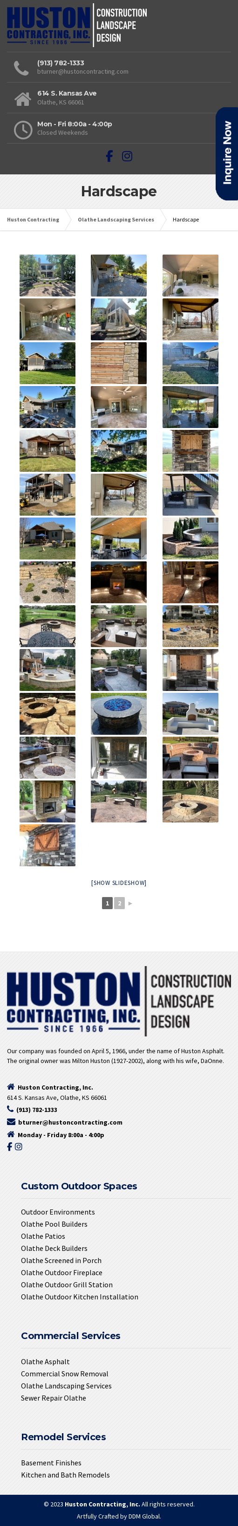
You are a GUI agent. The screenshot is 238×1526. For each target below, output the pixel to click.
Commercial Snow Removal (65, 1373)
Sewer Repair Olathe (53, 1397)
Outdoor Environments (58, 1211)
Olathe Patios (43, 1236)
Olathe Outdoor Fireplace (61, 1272)
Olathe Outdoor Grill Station (67, 1284)
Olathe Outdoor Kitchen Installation (79, 1296)
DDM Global (144, 1516)
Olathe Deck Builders (54, 1248)
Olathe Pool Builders (54, 1224)
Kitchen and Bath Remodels (65, 1474)
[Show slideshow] (119, 883)
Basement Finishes (51, 1462)
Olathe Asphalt (45, 1361)
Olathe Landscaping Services (66, 1385)
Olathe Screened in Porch (61, 1260)
